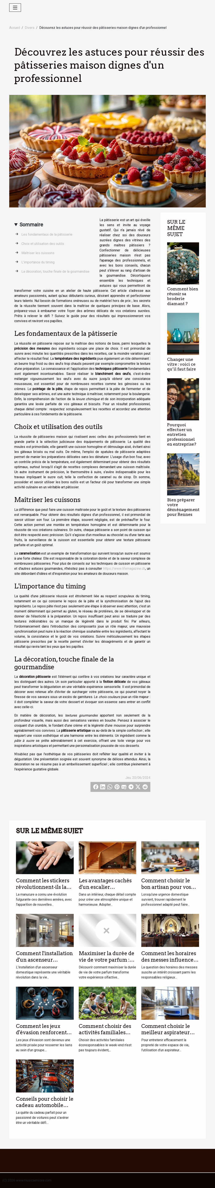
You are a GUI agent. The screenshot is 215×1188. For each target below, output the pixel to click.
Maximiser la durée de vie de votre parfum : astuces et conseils (106, 959)
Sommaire (31, 225)
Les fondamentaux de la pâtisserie (46, 234)
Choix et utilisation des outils (42, 244)
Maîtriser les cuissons (37, 253)
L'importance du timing (38, 262)
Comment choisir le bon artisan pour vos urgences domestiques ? (169, 890)
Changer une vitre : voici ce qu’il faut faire (181, 364)
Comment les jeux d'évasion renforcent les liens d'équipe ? (41, 1032)
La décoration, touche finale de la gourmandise (55, 271)
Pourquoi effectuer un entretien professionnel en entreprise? (181, 434)
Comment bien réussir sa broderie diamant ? (182, 296)
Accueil (14, 28)
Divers (29, 28)
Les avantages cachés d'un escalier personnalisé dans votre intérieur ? (105, 890)
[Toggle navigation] (15, 7)
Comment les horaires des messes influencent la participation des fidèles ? (170, 963)
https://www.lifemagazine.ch (124, 569)
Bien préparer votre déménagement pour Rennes (183, 507)
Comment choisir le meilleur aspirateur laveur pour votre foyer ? (169, 1035)
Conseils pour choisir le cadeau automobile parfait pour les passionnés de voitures (44, 1108)
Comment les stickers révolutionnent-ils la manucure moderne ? (42, 886)
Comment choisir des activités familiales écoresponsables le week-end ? (105, 1035)
